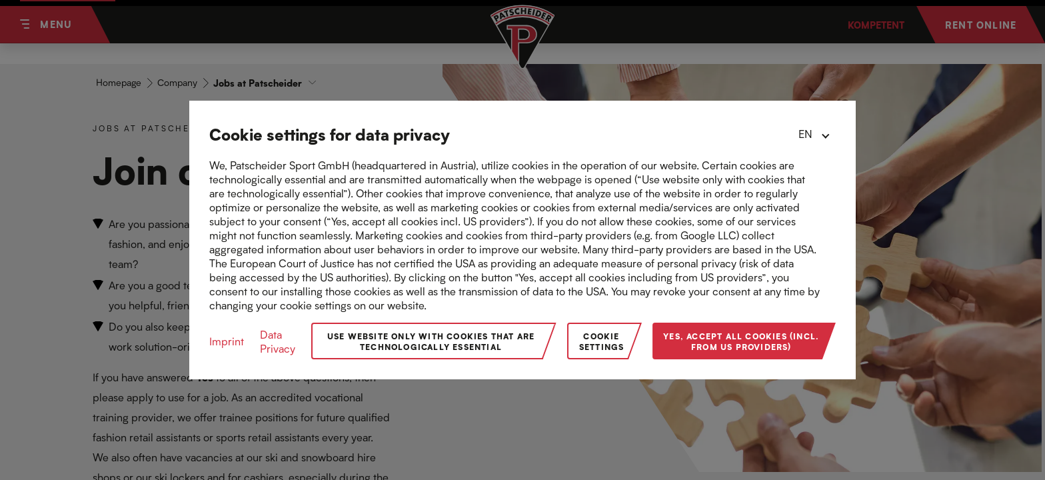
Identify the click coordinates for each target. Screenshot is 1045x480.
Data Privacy (277, 341)
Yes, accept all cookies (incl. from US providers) (741, 341)
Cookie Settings (601, 341)
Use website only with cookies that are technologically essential (431, 341)
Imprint (226, 341)
